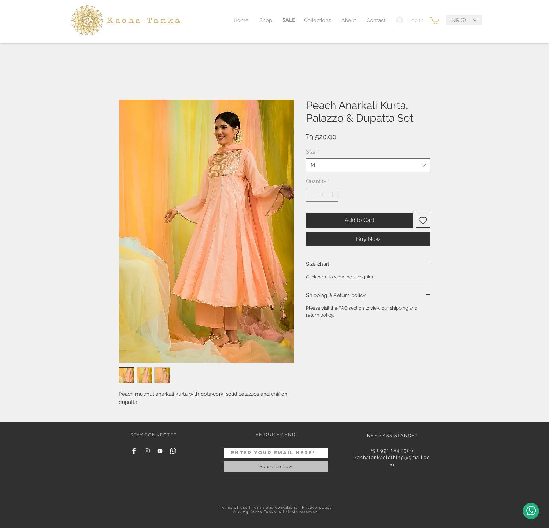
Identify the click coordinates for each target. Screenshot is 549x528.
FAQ (343, 308)
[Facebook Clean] (134, 451)
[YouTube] (160, 451)
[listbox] (464, 20)
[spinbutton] (322, 194)
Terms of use (234, 507)
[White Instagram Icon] (147, 451)
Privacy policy (317, 507)
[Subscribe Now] (276, 466)
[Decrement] (312, 194)
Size (312, 152)
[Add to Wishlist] (423, 220)
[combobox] (368, 165)
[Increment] (333, 194)
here (323, 276)
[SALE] (289, 20)
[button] (434, 20)
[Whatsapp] (173, 451)
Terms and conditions (274, 507)
